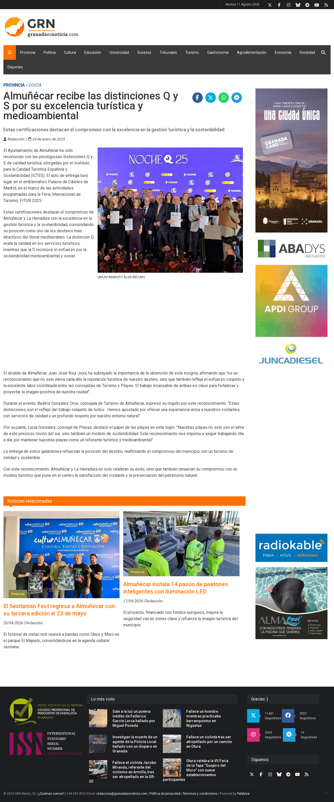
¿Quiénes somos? (51, 793)
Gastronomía (218, 52)
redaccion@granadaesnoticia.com (122, 793)
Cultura (70, 52)
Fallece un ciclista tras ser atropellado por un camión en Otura (209, 741)
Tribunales (168, 52)
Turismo (192, 52)
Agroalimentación (251, 52)
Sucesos (144, 52)
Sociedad (307, 52)
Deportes (15, 67)
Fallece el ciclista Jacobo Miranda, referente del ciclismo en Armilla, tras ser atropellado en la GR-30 (122, 772)
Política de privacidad (165, 793)
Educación (92, 52)
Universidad (119, 52)
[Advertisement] (236, 26)
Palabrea (243, 793)
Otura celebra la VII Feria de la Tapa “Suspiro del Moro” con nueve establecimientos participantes (195, 770)
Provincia (27, 52)
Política (50, 52)
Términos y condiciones (200, 793)
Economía (283, 52)
